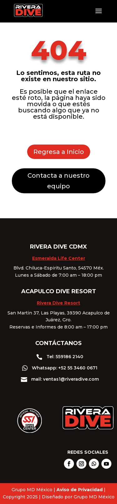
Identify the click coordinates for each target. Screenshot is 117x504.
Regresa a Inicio (58, 152)
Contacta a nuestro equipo (58, 181)
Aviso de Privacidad (79, 489)
